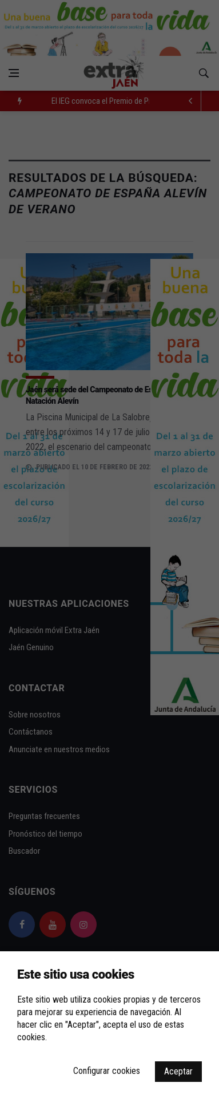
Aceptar (178, 1071)
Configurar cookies (106, 1070)
